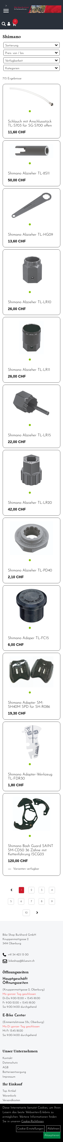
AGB (5, 1067)
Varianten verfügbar (25, 868)
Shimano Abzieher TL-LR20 (30, 503)
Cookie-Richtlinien (32, 1121)
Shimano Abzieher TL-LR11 (29, 370)
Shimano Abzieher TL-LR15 (29, 435)
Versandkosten (11, 1100)
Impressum (9, 1076)
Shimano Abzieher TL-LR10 (29, 302)
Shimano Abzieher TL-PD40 (30, 570)
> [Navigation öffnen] (6, 8)
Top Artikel (9, 1091)
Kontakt (7, 1058)
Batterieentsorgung (14, 1072)
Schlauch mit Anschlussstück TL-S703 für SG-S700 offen (30, 124)
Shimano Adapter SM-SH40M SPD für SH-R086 (29, 705)
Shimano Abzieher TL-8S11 (29, 173)
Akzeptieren (51, 1135)
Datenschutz (10, 1062)
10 (26, 912)
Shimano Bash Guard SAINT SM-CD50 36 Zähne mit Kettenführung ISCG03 (30, 850)
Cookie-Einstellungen (30, 1128)
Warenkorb (9, 1095)
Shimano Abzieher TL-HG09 (30, 235)
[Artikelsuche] (4, 25)
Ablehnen (53, 1128)
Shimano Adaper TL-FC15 (28, 638)
